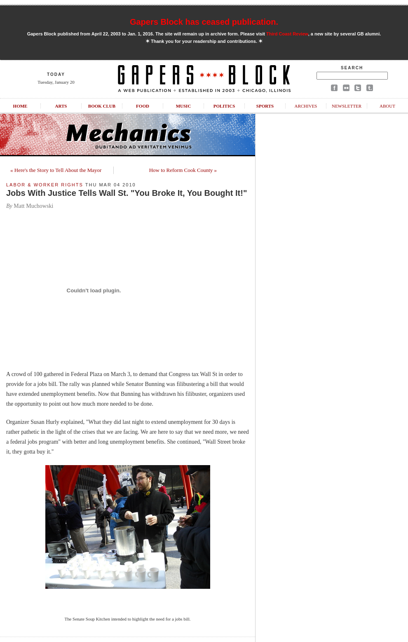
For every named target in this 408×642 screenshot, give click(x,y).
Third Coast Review (287, 33)
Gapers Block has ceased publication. (204, 21)
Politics (224, 105)
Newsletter (346, 105)
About (387, 105)
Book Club (101, 105)
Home (20, 105)
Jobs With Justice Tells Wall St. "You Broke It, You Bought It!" (126, 193)
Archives (305, 105)
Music (183, 105)
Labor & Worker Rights (44, 184)
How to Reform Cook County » (183, 170)
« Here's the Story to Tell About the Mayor (55, 170)
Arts (61, 105)
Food (142, 105)
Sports (265, 105)
